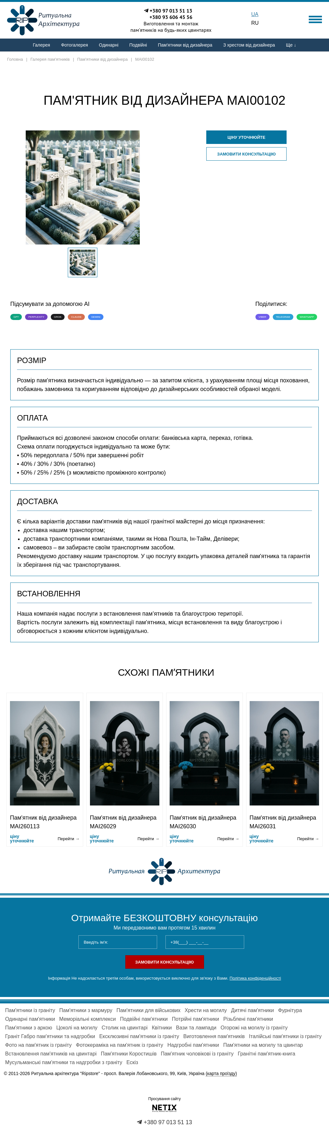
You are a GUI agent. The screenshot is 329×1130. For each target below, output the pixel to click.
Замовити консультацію (246, 154)
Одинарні (109, 45)
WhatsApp (307, 317)
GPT (16, 317)
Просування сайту (164, 1099)
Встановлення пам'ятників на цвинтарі (51, 1053)
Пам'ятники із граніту (30, 1010)
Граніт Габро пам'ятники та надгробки (50, 1036)
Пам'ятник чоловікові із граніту (197, 1053)
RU (255, 23)
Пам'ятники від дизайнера (185, 45)
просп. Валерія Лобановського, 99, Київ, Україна (170, 1073)
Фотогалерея (74, 45)
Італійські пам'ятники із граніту (285, 1036)
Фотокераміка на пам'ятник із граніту (119, 1045)
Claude (76, 317)
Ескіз (132, 1062)
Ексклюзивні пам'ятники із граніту (139, 1036)
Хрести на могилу (206, 1010)
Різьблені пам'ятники (248, 1019)
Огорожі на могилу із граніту (254, 1027)
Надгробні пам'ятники (193, 1045)
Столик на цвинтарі (124, 1027)
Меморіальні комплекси (87, 1019)
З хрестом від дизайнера (249, 45)
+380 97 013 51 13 (171, 10)
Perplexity (36, 317)
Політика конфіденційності (255, 978)
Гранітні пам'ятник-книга (266, 1053)
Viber (262, 317)
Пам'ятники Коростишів (129, 1053)
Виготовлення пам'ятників (214, 1036)
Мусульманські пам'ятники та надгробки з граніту (63, 1062)
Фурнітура (290, 1010)
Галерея (41, 45)
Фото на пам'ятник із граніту (38, 1045)
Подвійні (138, 45)
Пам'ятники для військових (148, 1010)
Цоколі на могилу (76, 1027)
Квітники (162, 1027)
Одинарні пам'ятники (30, 1019)
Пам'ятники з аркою (28, 1027)
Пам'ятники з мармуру (85, 1010)
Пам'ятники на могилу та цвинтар (263, 1045)
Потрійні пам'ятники (195, 1019)
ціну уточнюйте (246, 137)
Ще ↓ (291, 45)
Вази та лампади (196, 1027)
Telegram (283, 317)
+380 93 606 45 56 (170, 17)
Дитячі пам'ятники (252, 1010)
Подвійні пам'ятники (144, 1019)
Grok (58, 317)
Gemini (95, 317)
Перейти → (68, 838)
